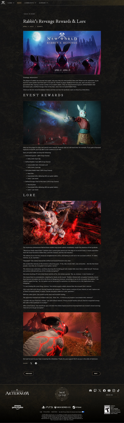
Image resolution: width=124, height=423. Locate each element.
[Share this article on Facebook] (36, 363)
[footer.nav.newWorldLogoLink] (17, 392)
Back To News (29, 14)
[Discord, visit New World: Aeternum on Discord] (90, 390)
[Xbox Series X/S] (62, 407)
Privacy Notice (46, 411)
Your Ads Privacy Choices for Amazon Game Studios (71, 411)
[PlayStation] (47, 407)
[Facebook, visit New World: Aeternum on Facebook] (104, 390)
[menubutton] (112, 395)
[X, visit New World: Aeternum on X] (100, 390)
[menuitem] (11, 2)
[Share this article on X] (31, 363)
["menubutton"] (11, 2)
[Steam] (77, 407)
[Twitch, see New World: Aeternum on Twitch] (95, 390)
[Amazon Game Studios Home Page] (17, 407)
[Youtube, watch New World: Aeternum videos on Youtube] (109, 390)
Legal (41, 411)
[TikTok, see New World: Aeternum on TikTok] (118, 390)
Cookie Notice (54, 411)
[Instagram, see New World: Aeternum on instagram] (113, 390)
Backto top (62, 394)
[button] (62, 53)
